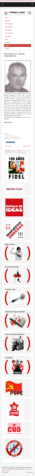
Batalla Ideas (8, 23)
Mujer (6, 39)
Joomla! (4, 469)
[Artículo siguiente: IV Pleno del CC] (26, 146)
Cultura (7, 48)
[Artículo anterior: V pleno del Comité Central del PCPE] (8, 146)
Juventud (7, 42)
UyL (2, 4)
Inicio (6, 17)
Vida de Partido (15, 137)
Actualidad (8, 30)
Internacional (9, 33)
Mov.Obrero (8, 36)
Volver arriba (29, 472)
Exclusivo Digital (11, 142)
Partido (7, 45)
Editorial (7, 20)
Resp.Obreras (9, 27)
